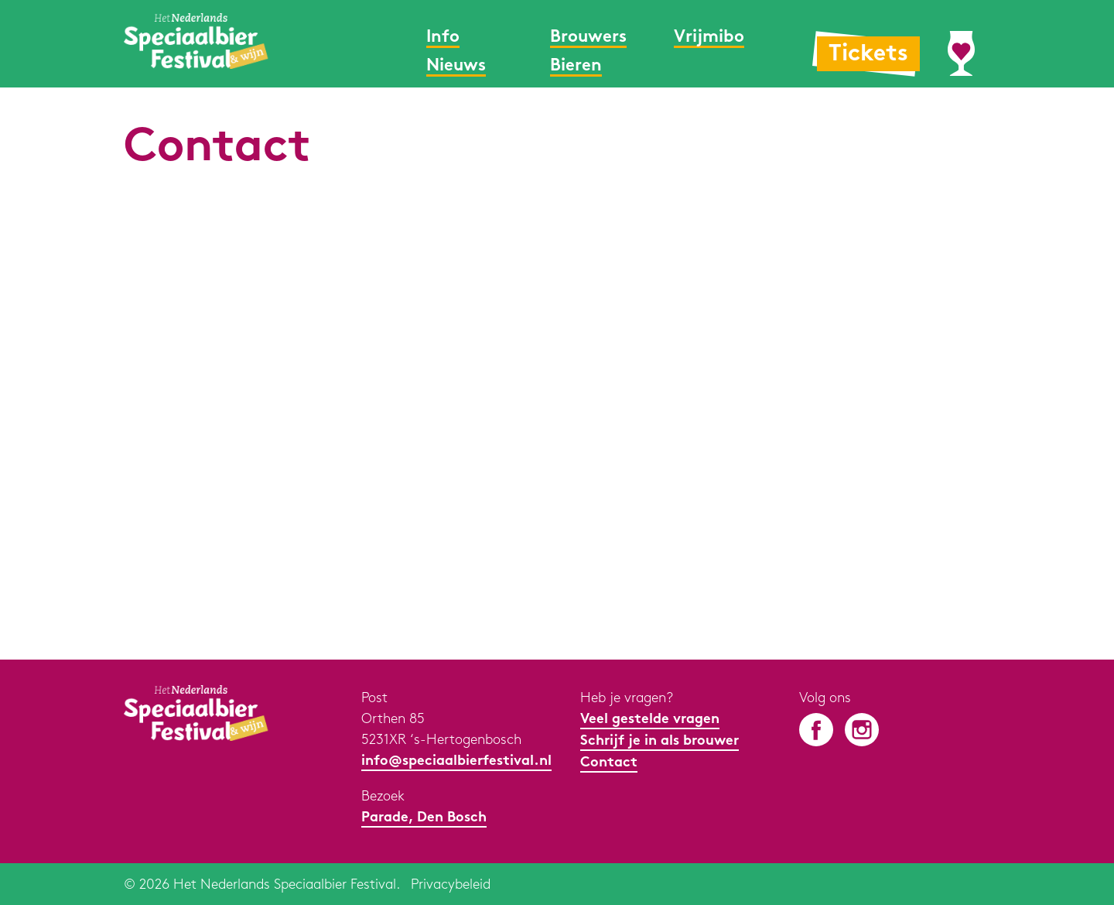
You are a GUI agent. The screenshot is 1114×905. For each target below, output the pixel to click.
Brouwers (588, 37)
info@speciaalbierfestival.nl (456, 761)
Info (443, 37)
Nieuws (456, 66)
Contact (608, 763)
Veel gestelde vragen (649, 719)
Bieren (576, 66)
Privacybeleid (450, 884)
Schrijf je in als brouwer (659, 741)
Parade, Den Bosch (424, 817)
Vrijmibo (709, 37)
